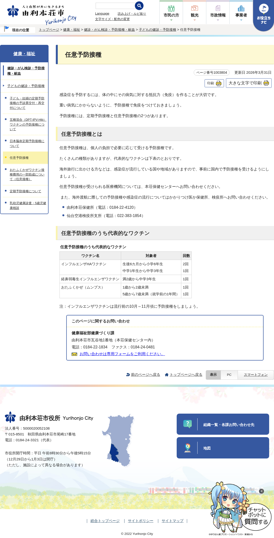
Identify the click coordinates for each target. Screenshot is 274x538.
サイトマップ (172, 521)
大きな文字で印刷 (245, 82)
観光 (195, 15)
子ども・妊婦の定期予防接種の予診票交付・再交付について (27, 103)
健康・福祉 (71, 30)
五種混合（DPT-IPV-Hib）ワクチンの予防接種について (28, 124)
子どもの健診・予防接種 (157, 30)
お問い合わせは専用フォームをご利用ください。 (122, 354)
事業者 (241, 15)
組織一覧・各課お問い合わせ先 (228, 425)
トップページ (49, 30)
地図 (207, 448)
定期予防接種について (25, 191)
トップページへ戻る (186, 374)
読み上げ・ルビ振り (132, 14)
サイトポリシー (140, 521)
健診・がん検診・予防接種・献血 (109, 30)
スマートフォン (256, 375)
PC (229, 375)
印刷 (210, 83)
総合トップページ (105, 521)
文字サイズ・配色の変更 (112, 19)
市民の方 (171, 15)
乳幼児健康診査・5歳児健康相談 (28, 205)
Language (102, 13)
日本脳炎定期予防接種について (27, 143)
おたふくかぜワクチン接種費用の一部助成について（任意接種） (27, 174)
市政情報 (218, 15)
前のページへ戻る (145, 374)
